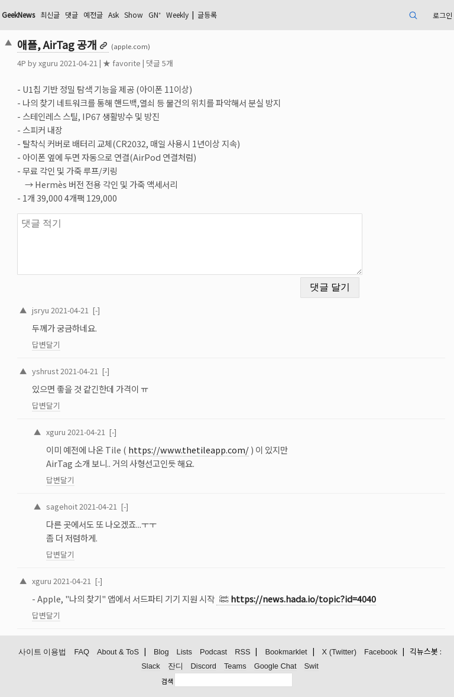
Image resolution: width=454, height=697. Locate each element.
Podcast (213, 651)
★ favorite (122, 63)
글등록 (207, 14)
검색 (167, 681)
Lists (184, 651)
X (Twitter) (339, 651)
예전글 (93, 14)
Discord (203, 666)
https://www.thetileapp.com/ (188, 449)
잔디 (175, 666)
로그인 (442, 15)
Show (133, 14)
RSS (242, 651)
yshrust (45, 371)
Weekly (177, 14)
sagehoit (61, 506)
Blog (161, 651)
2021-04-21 (70, 310)
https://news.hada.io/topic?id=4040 (303, 598)
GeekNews (18, 14)
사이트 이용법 (42, 651)
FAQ (81, 651)
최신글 (50, 14)
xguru (48, 63)
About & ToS (118, 651)
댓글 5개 (159, 63)
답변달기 (46, 344)
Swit (311, 666)
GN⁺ (154, 14)
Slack (150, 666)
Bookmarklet (286, 651)
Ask (113, 14)
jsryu (40, 310)
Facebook (380, 651)
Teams (235, 666)
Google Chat (275, 666)
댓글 (71, 14)
